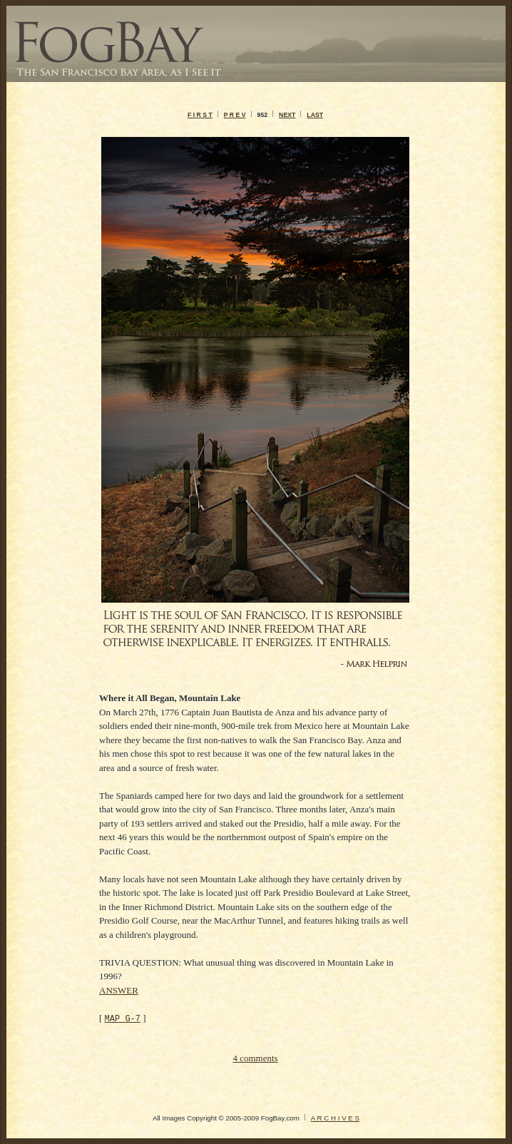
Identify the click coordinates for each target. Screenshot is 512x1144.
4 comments (254, 1058)
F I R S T (200, 114)
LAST (315, 114)
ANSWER (118, 990)
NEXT (287, 114)
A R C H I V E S (335, 1118)
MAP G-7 (122, 1018)
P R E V (235, 114)
